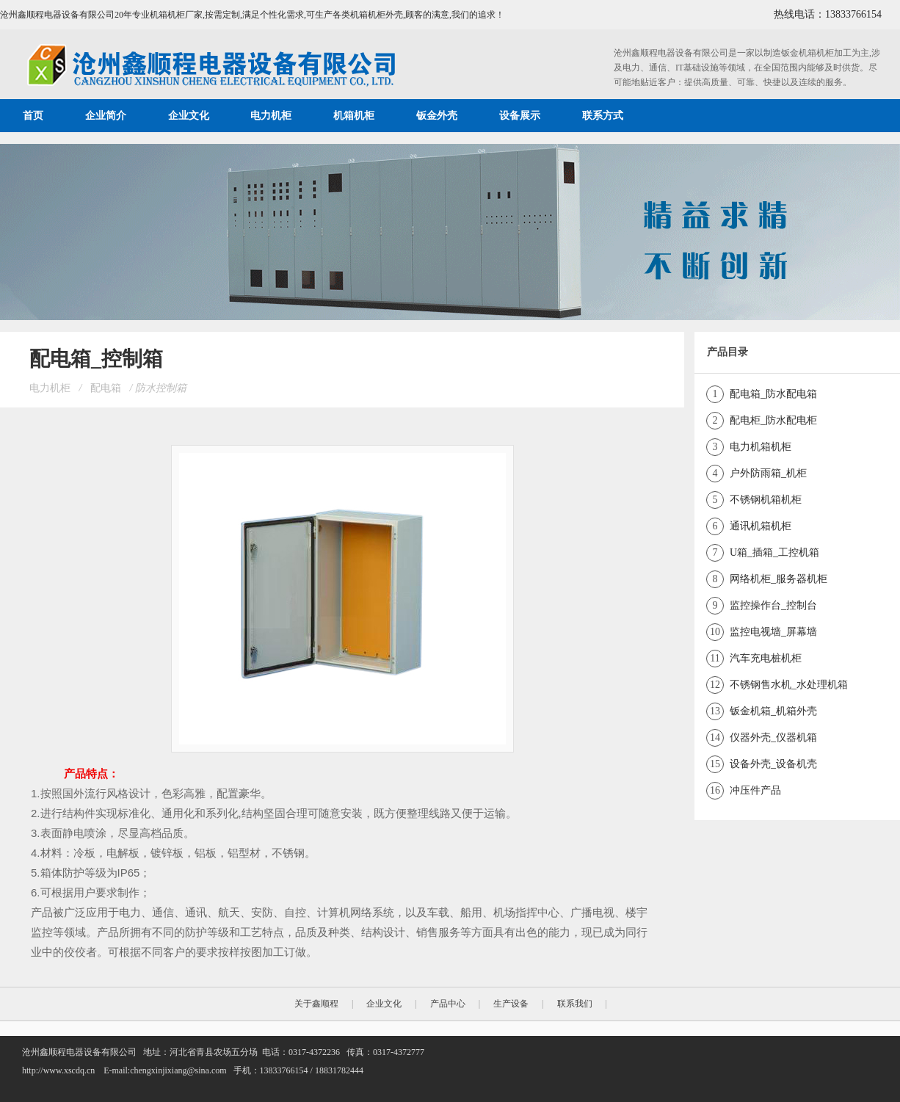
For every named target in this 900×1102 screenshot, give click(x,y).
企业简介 (105, 115)
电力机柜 (270, 115)
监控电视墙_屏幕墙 (773, 631)
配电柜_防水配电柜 (773, 420)
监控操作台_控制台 (773, 605)
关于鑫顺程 (316, 1003)
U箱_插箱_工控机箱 (774, 552)
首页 (33, 115)
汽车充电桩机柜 (766, 658)
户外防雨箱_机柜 (768, 473)
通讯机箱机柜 (760, 526)
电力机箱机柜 (760, 446)
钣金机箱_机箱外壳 (773, 711)
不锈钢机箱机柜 (766, 499)
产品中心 (447, 1003)
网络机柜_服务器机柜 (778, 578)
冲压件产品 (755, 790)
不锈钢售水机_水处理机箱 (789, 684)
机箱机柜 (353, 115)
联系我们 (574, 1003)
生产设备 (511, 1003)
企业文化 (188, 115)
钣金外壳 (436, 115)
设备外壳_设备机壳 (773, 763)
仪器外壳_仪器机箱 (773, 737)
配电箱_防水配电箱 (773, 393)
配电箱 (105, 388)
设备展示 (519, 115)
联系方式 (602, 115)
